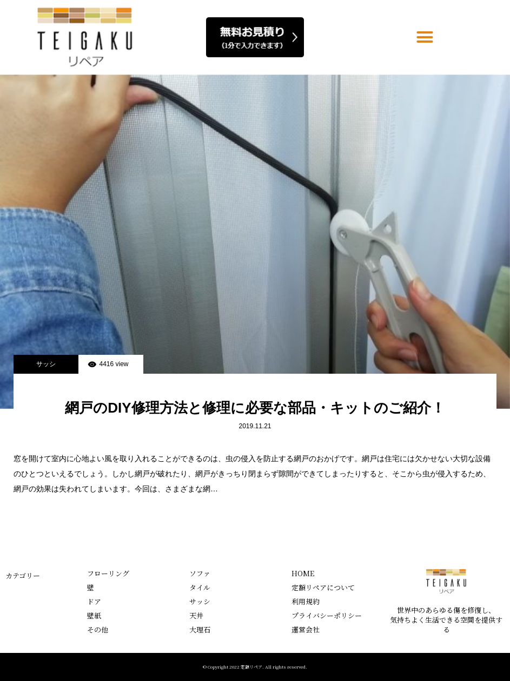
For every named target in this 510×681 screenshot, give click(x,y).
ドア (94, 601)
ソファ (199, 573)
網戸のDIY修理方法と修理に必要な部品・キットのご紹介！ (255, 408)
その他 (97, 629)
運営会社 (306, 629)
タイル (199, 587)
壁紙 (94, 615)
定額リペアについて (323, 587)
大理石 (199, 629)
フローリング (108, 573)
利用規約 (306, 601)
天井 (196, 615)
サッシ (46, 364)
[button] (425, 37)
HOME (303, 573)
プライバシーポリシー (327, 615)
